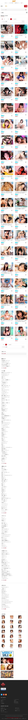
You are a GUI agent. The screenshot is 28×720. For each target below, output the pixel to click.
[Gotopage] (12, 21)
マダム (3, 482)
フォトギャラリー (5, 566)
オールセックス (5, 374)
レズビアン (4, 394)
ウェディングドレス (5, 536)
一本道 (4, 588)
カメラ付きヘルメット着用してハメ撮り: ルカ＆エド (6, 241)
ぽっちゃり (4, 506)
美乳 (3, 468)
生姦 (3, 376)
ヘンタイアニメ (5, 578)
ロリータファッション (6, 541)
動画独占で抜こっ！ (5, 562)
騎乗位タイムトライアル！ (7, 372)
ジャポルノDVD (3, 699)
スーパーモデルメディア (6, 602)
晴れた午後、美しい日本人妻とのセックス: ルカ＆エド (20, 241)
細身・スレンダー (5, 472)
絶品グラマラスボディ (6, 498)
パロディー (4, 556)
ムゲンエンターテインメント (7, 601)
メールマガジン (16, 703)
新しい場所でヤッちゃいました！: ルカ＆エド (7, 321)
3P (3, 401)
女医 (3, 543)
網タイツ (4, 537)
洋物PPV (15, 700)
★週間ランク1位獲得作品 (6, 574)
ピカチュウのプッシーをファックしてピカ (6, 130)
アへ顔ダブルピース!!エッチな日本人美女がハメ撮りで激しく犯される (21, 192)
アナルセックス (5, 375)
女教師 (3, 527)
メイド (3, 521)
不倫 (3, 445)
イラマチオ (4, 391)
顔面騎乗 (4, 458)
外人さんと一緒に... (6, 399)
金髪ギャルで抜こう (5, 565)
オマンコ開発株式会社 (6, 415)
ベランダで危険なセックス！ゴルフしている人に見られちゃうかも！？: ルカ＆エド (7, 273)
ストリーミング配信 (6, 363)
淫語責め (4, 434)
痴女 (3, 473)
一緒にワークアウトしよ (4, 34)
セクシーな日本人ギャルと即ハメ (6, 65)
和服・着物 (4, 495)
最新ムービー (5, 561)
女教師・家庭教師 (5, 540)
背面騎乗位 (4, 409)
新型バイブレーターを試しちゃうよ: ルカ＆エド (21, 224)
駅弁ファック (5, 408)
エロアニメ (4, 555)
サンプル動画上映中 (6, 568)
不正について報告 (3, 709)
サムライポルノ (5, 605)
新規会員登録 (16, 702)
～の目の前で (4, 453)
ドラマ (3, 558)
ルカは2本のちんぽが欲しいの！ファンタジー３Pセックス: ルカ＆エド (21, 257)
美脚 (3, 485)
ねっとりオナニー (5, 397)
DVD (1, 6)
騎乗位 (4, 428)
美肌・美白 (4, 523)
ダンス (3, 388)
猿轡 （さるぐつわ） (6, 385)
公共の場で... (4, 451)
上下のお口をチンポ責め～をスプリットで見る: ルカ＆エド (6, 208)
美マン (4, 488)
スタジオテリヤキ (5, 597)
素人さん (4, 493)
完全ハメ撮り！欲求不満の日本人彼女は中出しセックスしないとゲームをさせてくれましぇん (6, 192)
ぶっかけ (4, 384)
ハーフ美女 (4, 501)
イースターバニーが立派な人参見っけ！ (20, 130)
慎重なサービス (17, 710)
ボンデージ (4, 381)
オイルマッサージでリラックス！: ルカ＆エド (21, 273)
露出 (3, 444)
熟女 (3, 483)
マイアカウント (17, 709)
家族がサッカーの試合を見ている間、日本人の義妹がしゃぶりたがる (6, 97)
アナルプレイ (5, 441)
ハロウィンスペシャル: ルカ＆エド (6, 336)
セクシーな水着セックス (4, 50)
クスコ (3, 461)
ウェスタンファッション (6, 534)
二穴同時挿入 (5, 382)
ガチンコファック (5, 389)
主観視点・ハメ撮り (6, 402)
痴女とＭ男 (4, 455)
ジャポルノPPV (16, 699)
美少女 (4, 478)
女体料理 (4, 430)
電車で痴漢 (4, 448)
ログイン (2, 702)
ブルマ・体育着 (5, 531)
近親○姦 (3, 398)
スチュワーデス (5, 530)
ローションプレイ (5, 424)
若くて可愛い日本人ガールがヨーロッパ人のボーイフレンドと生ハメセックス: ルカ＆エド (6, 224)
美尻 (3, 476)
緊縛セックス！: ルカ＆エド (5, 256)
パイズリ (4, 411)
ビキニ (3, 544)
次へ (15, 19)
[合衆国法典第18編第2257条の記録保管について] (14, 717)
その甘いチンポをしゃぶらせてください (6, 114)
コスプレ (4, 518)
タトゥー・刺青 (5, 509)
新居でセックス (17, 50)
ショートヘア (5, 503)
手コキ (4, 404)
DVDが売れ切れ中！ (6, 572)
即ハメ (3, 460)
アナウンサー (4, 546)
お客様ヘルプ (3, 708)
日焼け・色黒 (5, 479)
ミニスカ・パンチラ (5, 427)
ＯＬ (3, 517)
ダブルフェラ (5, 431)
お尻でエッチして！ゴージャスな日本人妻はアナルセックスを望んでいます (6, 176)
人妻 (3, 492)
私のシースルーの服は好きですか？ (6, 145)
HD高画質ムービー (6, 360)
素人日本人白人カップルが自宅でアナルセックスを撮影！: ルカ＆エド (20, 208)
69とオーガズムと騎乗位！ (19, 160)
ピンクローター (5, 392)
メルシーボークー (5, 594)
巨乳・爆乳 (4, 480)
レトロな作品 (5, 564)
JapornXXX (4, 591)
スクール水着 (5, 524)
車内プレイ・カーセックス (7, 447)
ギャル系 (4, 496)
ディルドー (4, 457)
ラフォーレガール (5, 595)
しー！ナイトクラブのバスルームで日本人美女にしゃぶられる (20, 35)
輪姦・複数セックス (6, 395)
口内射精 (4, 405)
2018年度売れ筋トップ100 (7, 575)
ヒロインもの (4, 539)
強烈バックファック (6, 422)
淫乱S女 (3, 489)
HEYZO (4, 589)
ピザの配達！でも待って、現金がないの (20, 66)
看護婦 (3, 520)
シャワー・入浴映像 (6, 379)
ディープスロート (17, 145)
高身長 (3, 502)
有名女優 (4, 559)
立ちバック (4, 437)
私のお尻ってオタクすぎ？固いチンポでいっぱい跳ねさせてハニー (20, 176)
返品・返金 (2, 710)
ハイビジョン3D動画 (6, 366)
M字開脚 (4, 418)
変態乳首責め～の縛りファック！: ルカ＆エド (21, 289)
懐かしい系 (4, 569)
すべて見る (4, 367)
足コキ (3, 407)
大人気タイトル (5, 552)
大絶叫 (3, 440)
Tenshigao (4, 604)
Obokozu (3, 353)
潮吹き (4, 432)
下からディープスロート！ (5, 160)
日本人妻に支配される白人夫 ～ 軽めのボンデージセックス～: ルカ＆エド (21, 321)
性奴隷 (3, 435)
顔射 (3, 438)
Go (23, 21)
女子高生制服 (5, 526)
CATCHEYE (4, 598)
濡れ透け (4, 533)
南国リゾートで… (5, 450)
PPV (6, 6)
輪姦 (3, 421)
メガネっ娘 (4, 486)
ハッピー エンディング (18, 113)
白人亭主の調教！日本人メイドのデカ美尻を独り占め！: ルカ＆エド (6, 305)
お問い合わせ (17, 708)
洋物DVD (2, 700)
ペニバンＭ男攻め (5, 454)
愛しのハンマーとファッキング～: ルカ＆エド (21, 337)
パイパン (4, 470)
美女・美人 (4, 499)
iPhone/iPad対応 (6, 364)
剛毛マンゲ (4, 508)
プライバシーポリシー (4, 711)
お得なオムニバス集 (6, 571)
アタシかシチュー (17, 97)
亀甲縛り (4, 414)
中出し (4, 378)
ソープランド (5, 425)
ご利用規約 (2, 703)
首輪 (3, 412)
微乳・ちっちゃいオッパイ (7, 475)
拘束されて (4, 417)
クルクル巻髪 (4, 469)
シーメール (4, 511)
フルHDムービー (5, 361)
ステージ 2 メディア (6, 607)
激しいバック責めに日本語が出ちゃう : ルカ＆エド (21, 305)
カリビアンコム (5, 587)
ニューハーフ (4, 505)
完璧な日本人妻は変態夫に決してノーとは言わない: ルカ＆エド (6, 289)
